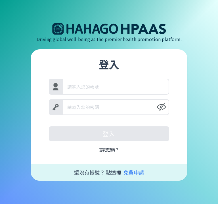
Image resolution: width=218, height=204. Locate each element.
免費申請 (133, 172)
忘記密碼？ (109, 149)
